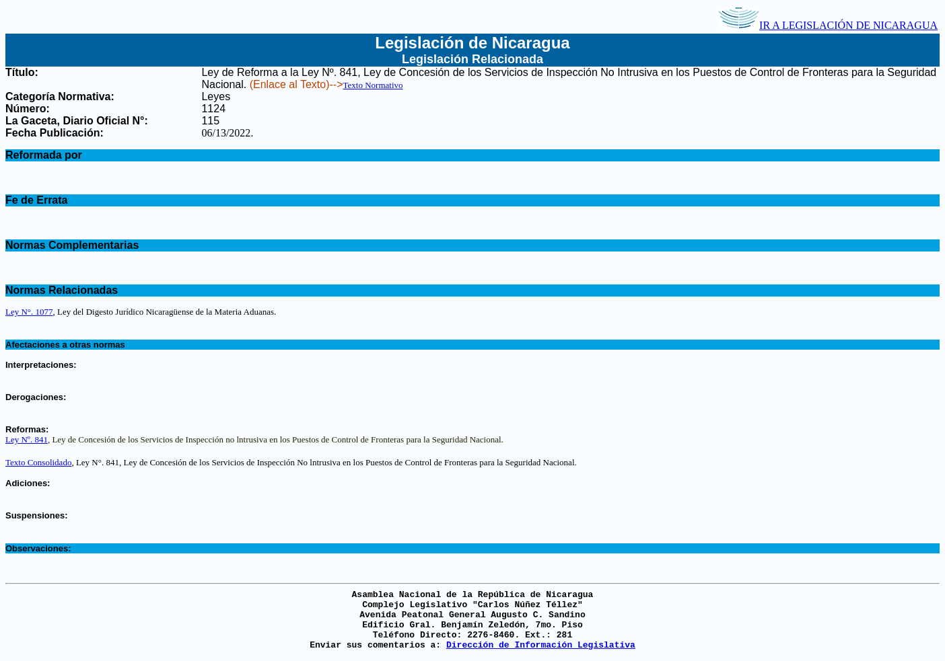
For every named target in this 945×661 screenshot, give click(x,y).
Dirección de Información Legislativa (540, 645)
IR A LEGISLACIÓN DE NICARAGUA (828, 25)
